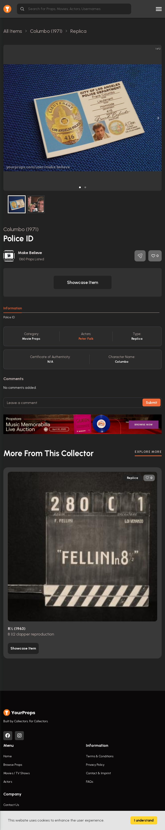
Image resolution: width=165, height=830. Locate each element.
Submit (151, 403)
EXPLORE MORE (148, 452)
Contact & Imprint (98, 773)
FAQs (89, 782)
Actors (7, 782)
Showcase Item (82, 282)
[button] (80, 187)
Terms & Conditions (100, 756)
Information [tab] (12, 308)
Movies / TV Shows (16, 773)
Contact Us (11, 805)
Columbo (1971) (21, 229)
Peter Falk (86, 339)
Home (7, 756)
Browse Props (12, 765)
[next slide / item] (158, 118)
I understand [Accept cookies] (144, 820)
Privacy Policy (95, 765)
